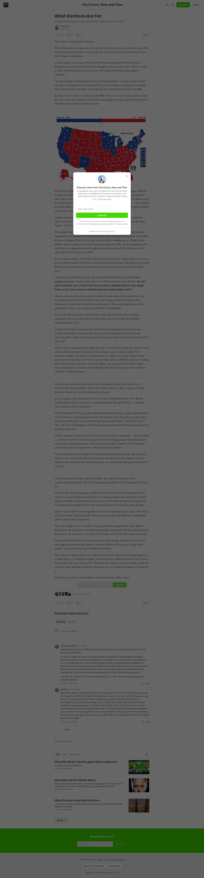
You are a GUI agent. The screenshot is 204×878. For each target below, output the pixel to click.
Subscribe (183, 4)
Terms (106, 859)
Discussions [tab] (74, 754)
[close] (127, 176)
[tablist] (66, 621)
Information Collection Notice (101, 224)
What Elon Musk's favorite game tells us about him (86, 762)
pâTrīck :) (64, 689)
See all (61, 820)
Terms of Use (115, 221)
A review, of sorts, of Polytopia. (69, 765)
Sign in (196, 4)
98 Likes (76, 594)
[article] (102, 767)
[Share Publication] (172, 4)
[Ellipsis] (148, 646)
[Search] (167, 4)
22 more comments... (63, 741)
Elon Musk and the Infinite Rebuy (75, 780)
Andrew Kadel (66, 646)
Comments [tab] (60, 622)
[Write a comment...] (104, 635)
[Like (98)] (59, 35)
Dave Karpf (65, 26)
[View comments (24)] (69, 35)
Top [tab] (57, 754)
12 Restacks (86, 594)
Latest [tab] (64, 754)
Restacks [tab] (71, 622)
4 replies (66, 729)
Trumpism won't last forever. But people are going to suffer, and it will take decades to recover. (89, 805)
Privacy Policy (122, 224)
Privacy (100, 859)
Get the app (114, 866)
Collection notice (118, 859)
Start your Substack (94, 866)
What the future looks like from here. (77, 800)
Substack (89, 872)
